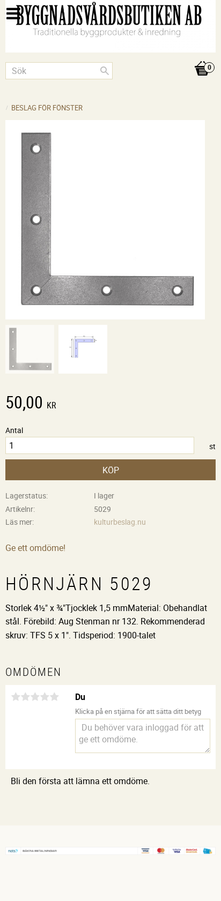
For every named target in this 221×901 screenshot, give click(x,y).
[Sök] (105, 71)
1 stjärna (15, 697)
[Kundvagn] (110, 57)
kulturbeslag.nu (120, 522)
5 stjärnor (54, 697)
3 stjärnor (35, 697)
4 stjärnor (44, 697)
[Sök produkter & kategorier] (59, 70)
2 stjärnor (25, 697)
